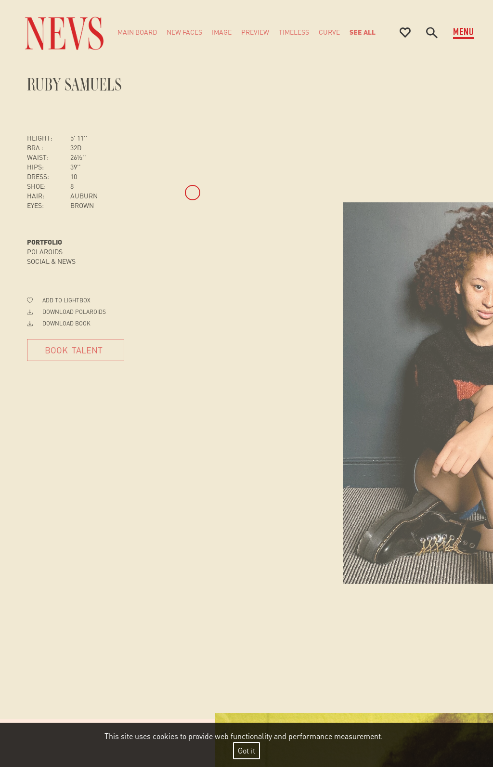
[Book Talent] (75, 350)
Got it (246, 750)
